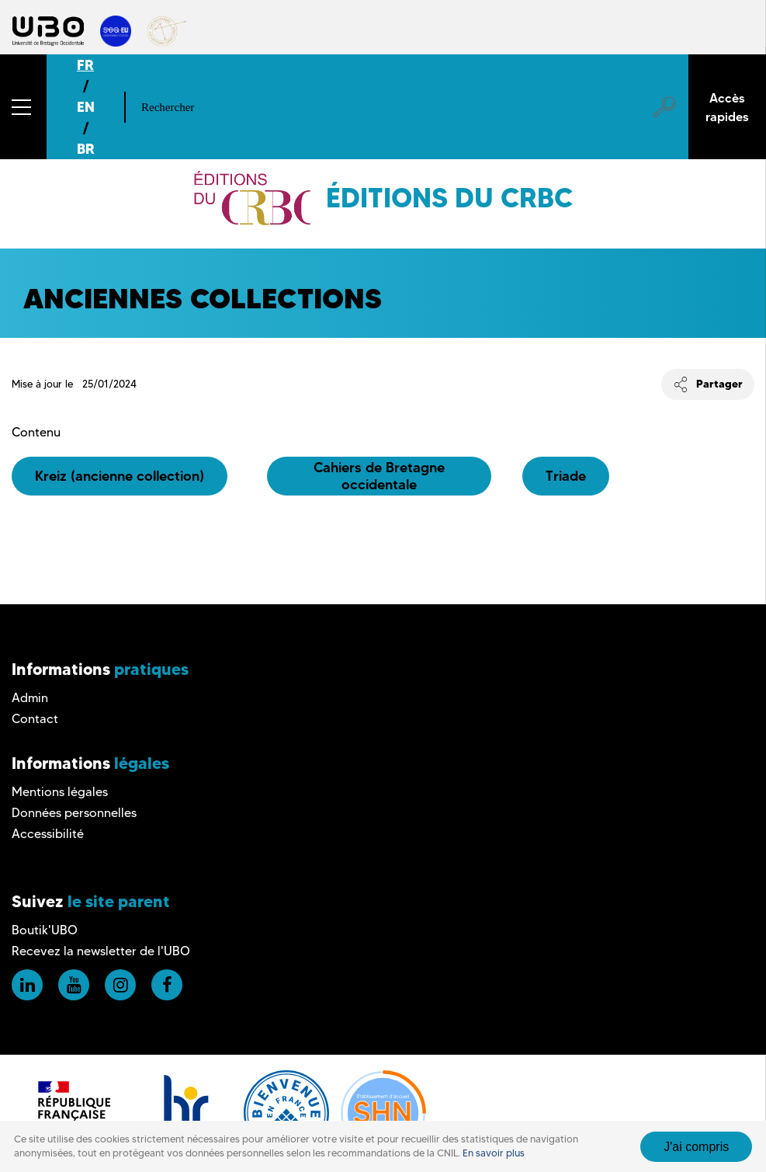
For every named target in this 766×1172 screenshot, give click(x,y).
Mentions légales (60, 791)
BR (86, 149)
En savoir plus (494, 1153)
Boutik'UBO (45, 930)
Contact (35, 718)
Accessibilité (48, 833)
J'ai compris (696, 1146)
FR (85, 65)
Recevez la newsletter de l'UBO (101, 951)
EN (86, 107)
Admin (30, 697)
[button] (23, 106)
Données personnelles (74, 812)
